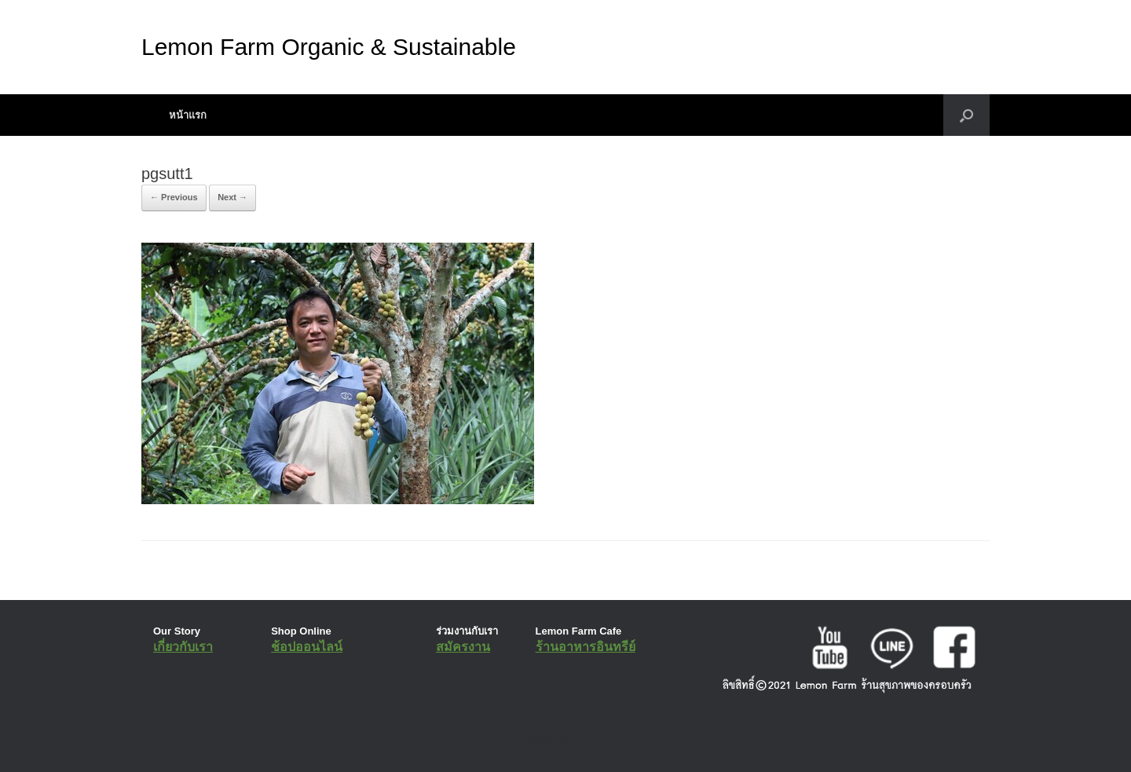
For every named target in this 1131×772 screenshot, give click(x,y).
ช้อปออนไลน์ (306, 646)
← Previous (174, 197)
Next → (232, 197)
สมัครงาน (463, 646)
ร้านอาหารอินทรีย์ (585, 646)
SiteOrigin (554, 740)
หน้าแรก (188, 115)
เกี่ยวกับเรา (183, 646)
